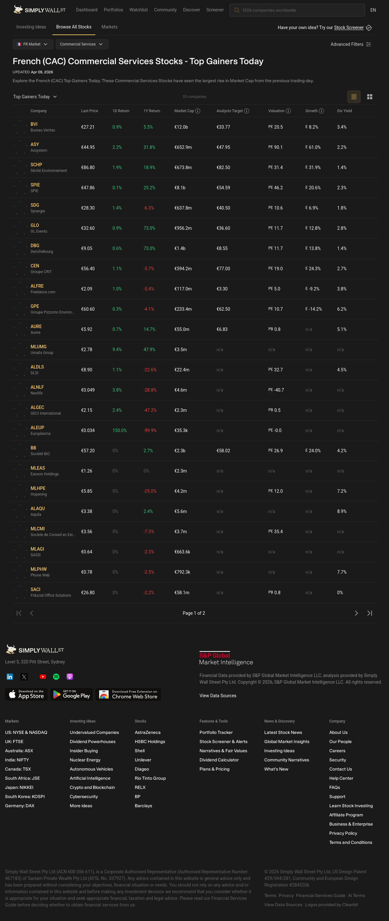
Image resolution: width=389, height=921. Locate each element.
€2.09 (86, 288)
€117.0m (183, 288)
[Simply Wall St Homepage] (39, 9)
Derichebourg (42, 252)
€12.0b (181, 127)
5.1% (342, 329)
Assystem (39, 151)
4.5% (342, 369)
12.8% (313, 228)
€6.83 (222, 329)
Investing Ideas (31, 26)
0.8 (274, 329)
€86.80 (88, 167)
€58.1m (181, 592)
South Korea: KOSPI (25, 796)
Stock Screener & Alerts (224, 741)
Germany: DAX (19, 805)
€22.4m (181, 369)
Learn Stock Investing (351, 805)
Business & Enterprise (351, 824)
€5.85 (86, 491)
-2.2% (149, 592)
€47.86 (88, 187)
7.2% (342, 491)
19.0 (275, 269)
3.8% (342, 288)
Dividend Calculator (219, 760)
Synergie (38, 211)
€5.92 (86, 329)
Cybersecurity (84, 796)
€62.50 (223, 309)
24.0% (313, 451)
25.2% (150, 187)
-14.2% (314, 309)
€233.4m (183, 309)
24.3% (313, 269)
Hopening (39, 494)
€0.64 (86, 551)
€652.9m (183, 147)
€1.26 (86, 470)
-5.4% (149, 288)
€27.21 (88, 127)
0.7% (117, 329)
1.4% (342, 167)
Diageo (142, 769)
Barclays (143, 805)
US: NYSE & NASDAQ (26, 732)
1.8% (342, 207)
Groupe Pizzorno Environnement (53, 312)
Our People (340, 741)
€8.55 (222, 248)
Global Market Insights (286, 741)
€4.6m (180, 390)
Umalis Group (42, 353)
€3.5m (180, 349)
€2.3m (180, 410)
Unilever (143, 760)
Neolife (37, 393)
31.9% (313, 168)
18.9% (150, 167)
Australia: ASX (19, 750)
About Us (338, 732)
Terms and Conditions (350, 842)
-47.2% (150, 410)
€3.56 (86, 531)
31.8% (150, 147)
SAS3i (36, 555)
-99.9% (150, 430)
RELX (140, 787)
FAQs (334, 787)
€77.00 (223, 268)
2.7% (342, 268)
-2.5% (149, 572)
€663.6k (182, 551)
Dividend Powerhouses (93, 741)
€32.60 (88, 228)
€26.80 (88, 592)
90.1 (275, 147)
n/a (309, 329)
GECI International (46, 414)
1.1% (117, 268)
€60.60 (88, 309)
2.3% (342, 187)
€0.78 (86, 572)
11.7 (275, 228)
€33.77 (223, 127)
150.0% (119, 430)
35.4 (275, 532)
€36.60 (223, 228)
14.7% (150, 329)
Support (337, 796)
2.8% (342, 228)
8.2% (312, 127)
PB (270, 329)
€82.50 (223, 167)
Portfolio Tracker (216, 732)
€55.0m (181, 329)
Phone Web (40, 575)
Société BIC (40, 454)
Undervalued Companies (94, 732)
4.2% (342, 450)
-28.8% (150, 390)
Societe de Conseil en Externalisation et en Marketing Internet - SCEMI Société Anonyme (53, 535)
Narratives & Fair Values (223, 750)
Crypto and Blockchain (92, 787)
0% (115, 450)
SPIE (35, 191)
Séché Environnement (49, 171)
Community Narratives (286, 760)
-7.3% (149, 531)
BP (138, 796)
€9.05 (86, 248)
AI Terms (356, 895)
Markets (110, 26)
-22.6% (150, 369)
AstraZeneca (148, 732)
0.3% (117, 309)
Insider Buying (84, 750)
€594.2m (183, 268)
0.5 (274, 410)
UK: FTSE (14, 741)
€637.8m (183, 207)
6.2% (342, 309)
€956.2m (183, 228)
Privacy (286, 895)
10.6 (275, 208)
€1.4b (179, 248)
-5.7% (149, 268)
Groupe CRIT (41, 272)
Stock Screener (349, 27)
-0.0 (275, 431)
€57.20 (88, 450)
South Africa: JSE (22, 778)
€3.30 (222, 288)
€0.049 (88, 390)
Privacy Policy (343, 833)
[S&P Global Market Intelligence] (226, 659)
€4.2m (180, 491)
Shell (140, 750)
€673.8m (183, 167)
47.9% (150, 349)
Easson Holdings (45, 474)
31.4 (275, 168)
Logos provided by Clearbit (331, 904)
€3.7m (180, 531)
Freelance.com (43, 292)
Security (337, 760)
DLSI (35, 373)
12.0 (275, 491)
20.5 (275, 127)
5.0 (274, 289)
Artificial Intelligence (90, 778)
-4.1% (149, 309)
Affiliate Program (346, 815)
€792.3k (182, 572)
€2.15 (86, 410)
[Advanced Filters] (351, 44)
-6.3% (149, 207)
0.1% (117, 187)
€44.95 (88, 147)
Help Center (341, 778)
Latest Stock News (283, 732)
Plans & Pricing (215, 769)
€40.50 (223, 207)
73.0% (150, 228)
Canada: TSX (18, 769)
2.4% (117, 410)
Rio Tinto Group (150, 778)
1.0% (117, 288)
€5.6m (180, 511)
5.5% (148, 127)
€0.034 (88, 430)
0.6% (117, 248)
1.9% (117, 167)
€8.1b (179, 187)
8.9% (342, 511)
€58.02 (223, 450)
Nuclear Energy (85, 760)
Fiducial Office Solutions (51, 596)
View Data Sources (218, 695)
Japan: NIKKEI (19, 787)
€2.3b (179, 450)
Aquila (36, 515)
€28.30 (88, 207)
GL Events (39, 231)
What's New (276, 769)
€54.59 (223, 187)
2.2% (117, 147)
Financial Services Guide (320, 895)
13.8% (313, 249)
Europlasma (41, 434)
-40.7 (276, 390)
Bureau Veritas (43, 130)
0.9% (117, 127)
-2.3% (149, 551)
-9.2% (313, 289)
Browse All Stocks (74, 26)
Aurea (35, 333)
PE (270, 127)
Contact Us (340, 769)
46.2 (275, 188)
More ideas (81, 805)
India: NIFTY (17, 760)
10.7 (275, 309)
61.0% (313, 147)
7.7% (342, 572)
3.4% (342, 127)
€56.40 (88, 268)
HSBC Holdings (150, 741)
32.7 (275, 370)
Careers (337, 750)
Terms (270, 895)
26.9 (275, 451)
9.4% (117, 349)
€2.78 (86, 349)
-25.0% (150, 491)
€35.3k (181, 430)
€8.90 (86, 369)
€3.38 (86, 511)
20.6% (313, 188)
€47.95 (223, 147)
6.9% (312, 208)
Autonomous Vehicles (91, 769)
